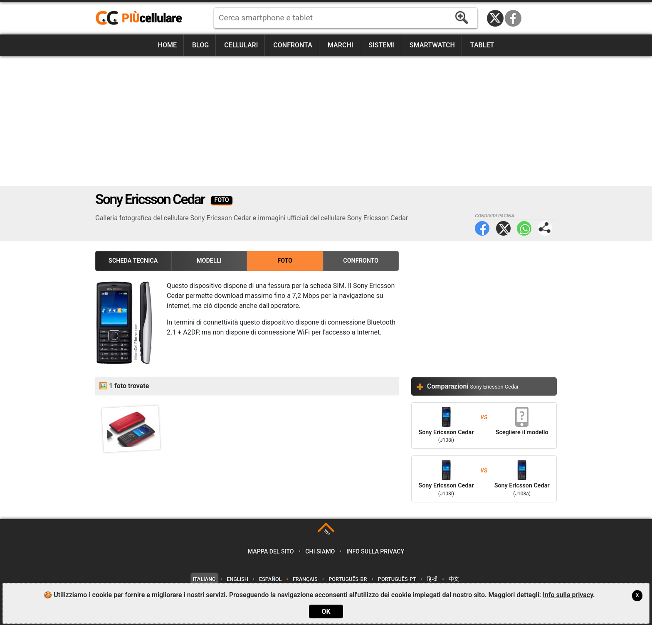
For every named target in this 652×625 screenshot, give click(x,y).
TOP (327, 532)
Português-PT (397, 579)
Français (305, 579)
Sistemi (381, 45)
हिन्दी (432, 579)
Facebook (513, 18)
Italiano (204, 579)
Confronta (292, 45)
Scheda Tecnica (133, 260)
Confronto (360, 260)
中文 (454, 579)
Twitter (503, 228)
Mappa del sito (271, 551)
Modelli (209, 260)
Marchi (340, 45)
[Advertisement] (326, 121)
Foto (284, 260)
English (237, 579)
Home (167, 45)
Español (270, 579)
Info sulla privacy (375, 551)
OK (325, 611)
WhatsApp (524, 228)
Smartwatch (432, 45)
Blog (200, 45)
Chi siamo (320, 551)
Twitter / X (495, 18)
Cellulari (241, 45)
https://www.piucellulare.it (142, 18)
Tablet (482, 45)
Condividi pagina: (545, 228)
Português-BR (347, 579)
